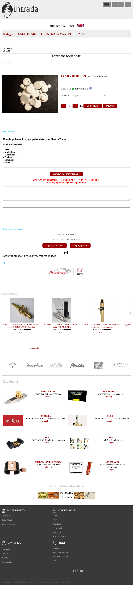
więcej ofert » (36, 350)
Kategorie (9, 34)
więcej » (48, 399)
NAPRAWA (58, 34)
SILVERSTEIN (110, 394)
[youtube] (81, 573)
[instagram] (78, 573)
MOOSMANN (112, 464)
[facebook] (74, 573)
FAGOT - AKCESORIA (33, 34)
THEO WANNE (48, 394)
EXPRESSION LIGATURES (48, 464)
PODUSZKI (76, 34)
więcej (22, 334)
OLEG (110, 418)
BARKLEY (46, 418)
